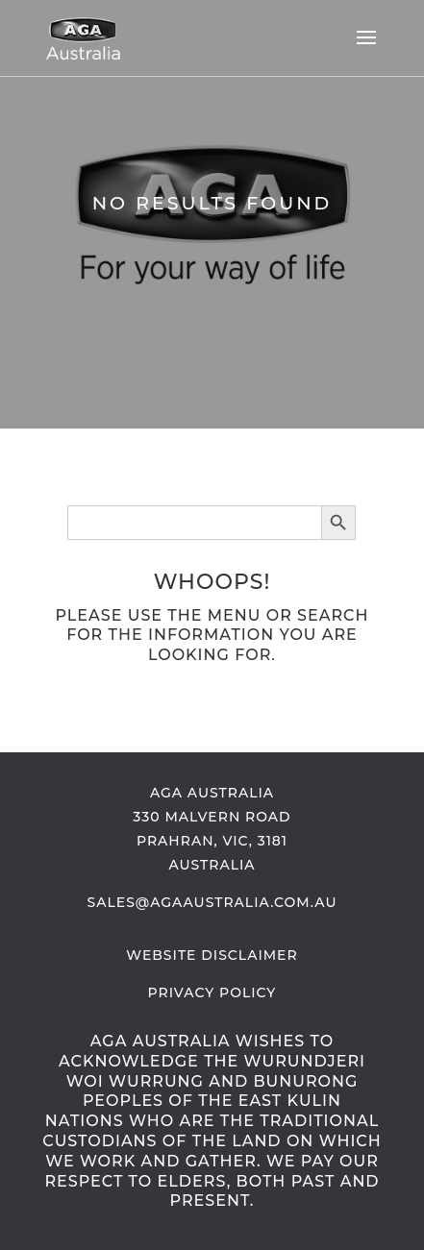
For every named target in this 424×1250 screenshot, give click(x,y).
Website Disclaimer (211, 955)
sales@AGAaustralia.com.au (212, 902)
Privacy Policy (212, 992)
